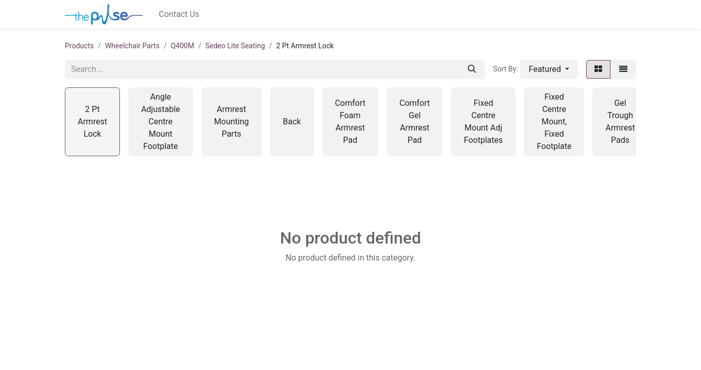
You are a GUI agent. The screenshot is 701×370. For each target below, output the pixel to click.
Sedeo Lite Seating (235, 46)
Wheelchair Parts (132, 46)
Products (79, 46)
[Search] (472, 69)
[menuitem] (179, 14)
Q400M (182, 46)
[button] (549, 69)
